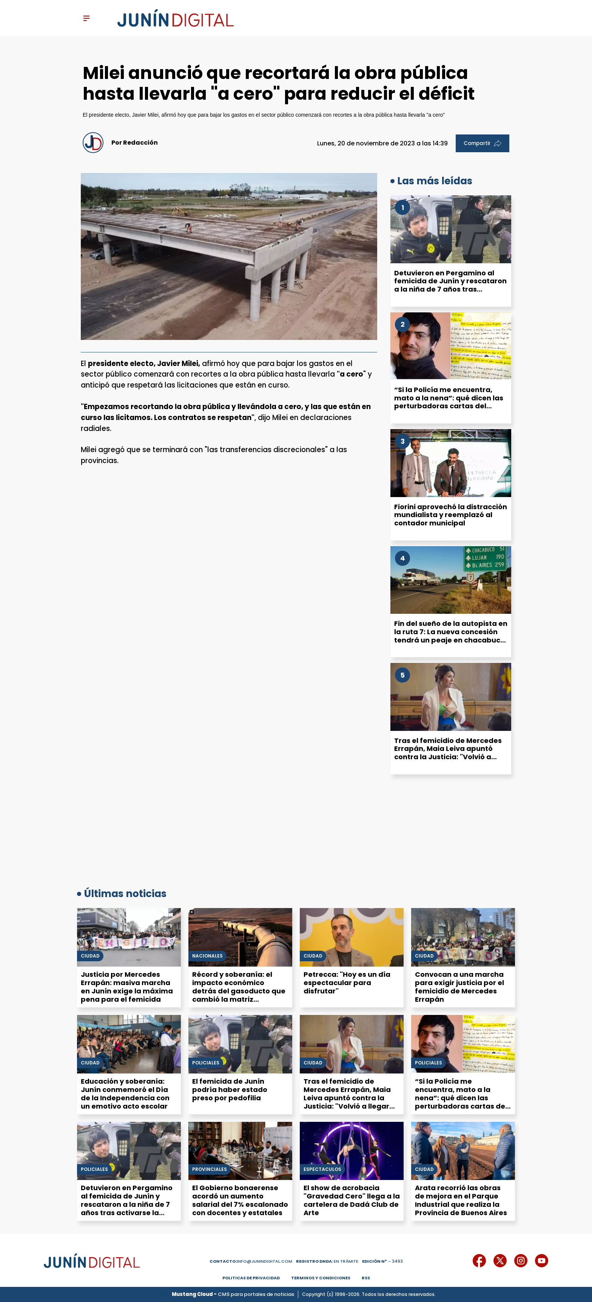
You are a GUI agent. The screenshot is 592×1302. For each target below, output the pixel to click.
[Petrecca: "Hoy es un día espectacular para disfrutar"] (352, 937)
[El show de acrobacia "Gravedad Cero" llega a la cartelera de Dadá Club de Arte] (352, 1151)
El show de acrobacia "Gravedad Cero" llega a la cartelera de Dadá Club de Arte (352, 1200)
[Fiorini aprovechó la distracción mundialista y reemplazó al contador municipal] (450, 463)
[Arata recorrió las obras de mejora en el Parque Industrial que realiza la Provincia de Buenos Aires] (463, 1151)
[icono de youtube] (541, 1260)
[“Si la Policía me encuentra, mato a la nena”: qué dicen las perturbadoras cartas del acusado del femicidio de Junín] (450, 346)
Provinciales (209, 1169)
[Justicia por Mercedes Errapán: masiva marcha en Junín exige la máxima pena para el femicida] (129, 937)
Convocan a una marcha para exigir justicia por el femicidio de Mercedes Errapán (459, 987)
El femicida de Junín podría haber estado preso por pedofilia (229, 1090)
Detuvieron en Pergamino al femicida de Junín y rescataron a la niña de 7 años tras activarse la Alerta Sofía (450, 285)
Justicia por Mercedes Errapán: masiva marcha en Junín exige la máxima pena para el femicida (127, 987)
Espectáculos (322, 1169)
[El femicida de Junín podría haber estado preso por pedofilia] (240, 1044)
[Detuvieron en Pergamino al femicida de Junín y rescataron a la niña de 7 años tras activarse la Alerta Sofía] (450, 229)
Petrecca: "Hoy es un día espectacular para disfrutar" (347, 983)
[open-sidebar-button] (86, 18)
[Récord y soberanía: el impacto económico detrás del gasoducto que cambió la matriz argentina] (240, 937)
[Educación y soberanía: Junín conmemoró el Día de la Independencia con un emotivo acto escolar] (129, 1044)
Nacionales (207, 956)
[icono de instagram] (520, 1260)
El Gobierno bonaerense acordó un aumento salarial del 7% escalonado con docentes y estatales (240, 1200)
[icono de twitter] (500, 1260)
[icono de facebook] (479, 1260)
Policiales (205, 1063)
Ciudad (90, 956)
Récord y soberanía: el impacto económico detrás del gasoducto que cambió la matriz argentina (238, 991)
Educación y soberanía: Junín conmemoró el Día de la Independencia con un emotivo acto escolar (125, 1094)
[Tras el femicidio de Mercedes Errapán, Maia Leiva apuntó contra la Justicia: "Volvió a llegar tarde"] (450, 697)
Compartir (482, 143)
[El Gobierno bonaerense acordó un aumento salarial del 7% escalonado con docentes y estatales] (240, 1151)
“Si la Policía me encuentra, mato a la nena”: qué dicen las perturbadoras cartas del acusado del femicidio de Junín (450, 402)
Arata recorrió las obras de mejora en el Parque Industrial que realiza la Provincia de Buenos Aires (461, 1200)
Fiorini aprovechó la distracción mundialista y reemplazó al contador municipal (450, 515)
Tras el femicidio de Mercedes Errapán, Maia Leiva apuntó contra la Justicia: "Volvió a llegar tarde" (448, 753)
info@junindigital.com (251, 1261)
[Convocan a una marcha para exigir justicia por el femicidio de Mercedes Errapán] (463, 937)
